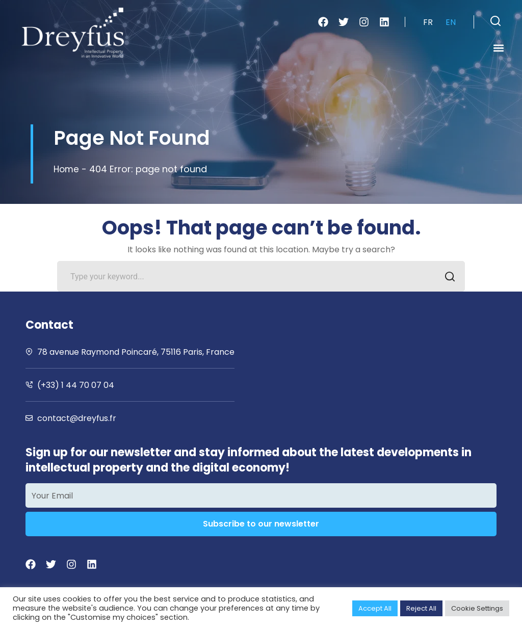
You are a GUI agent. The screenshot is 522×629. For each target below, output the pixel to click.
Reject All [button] (421, 608)
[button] (495, 21)
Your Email (52, 496)
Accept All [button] (375, 608)
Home (67, 169)
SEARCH (447, 277)
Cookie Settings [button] (477, 608)
